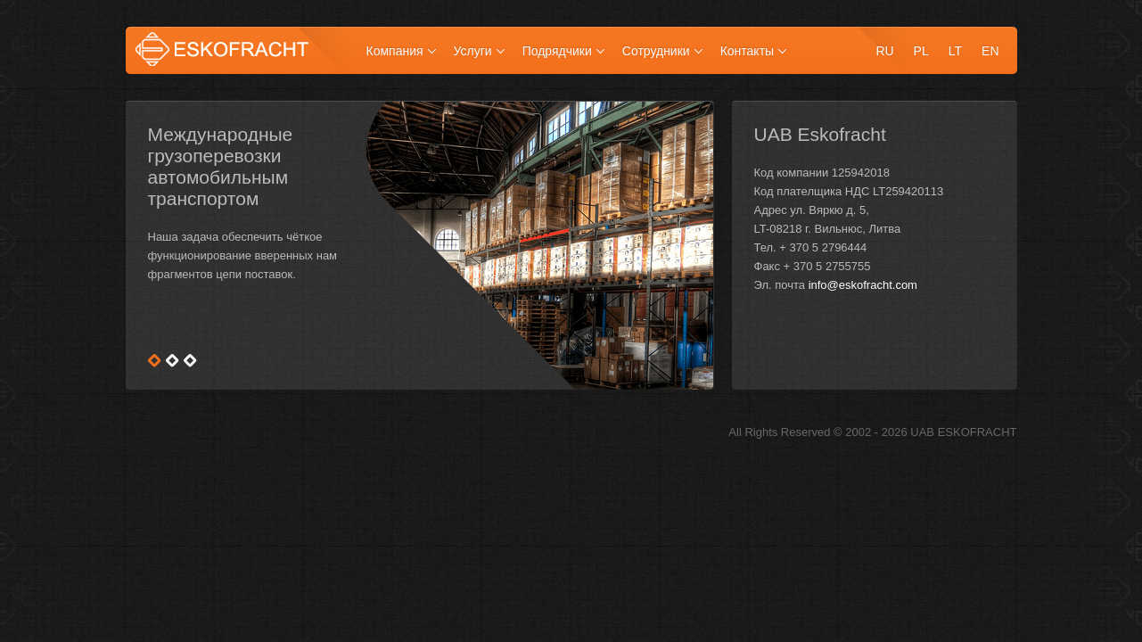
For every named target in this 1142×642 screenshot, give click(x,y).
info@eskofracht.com (863, 285)
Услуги (473, 51)
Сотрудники (656, 51)
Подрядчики (557, 51)
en (990, 51)
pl (921, 51)
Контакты (747, 51)
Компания (394, 51)
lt (955, 51)
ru (884, 51)
